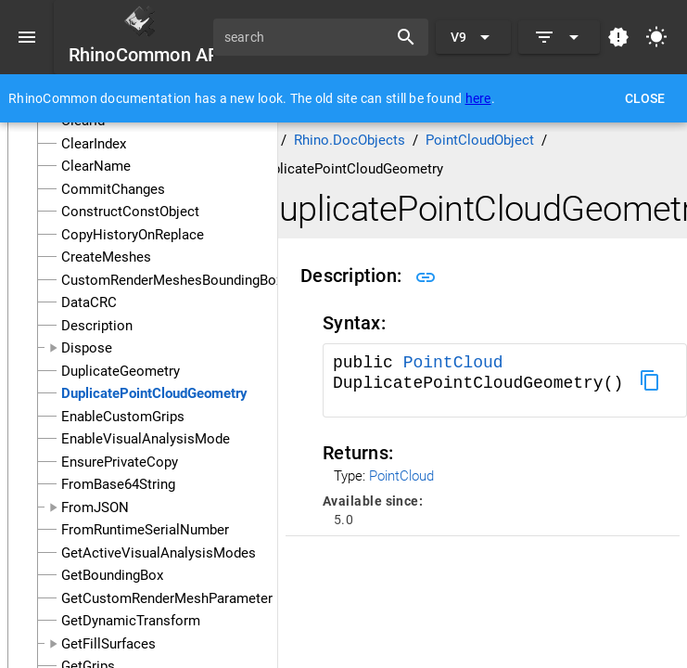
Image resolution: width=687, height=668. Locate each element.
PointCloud (453, 363)
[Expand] (559, 37)
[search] (306, 37)
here (478, 98)
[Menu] (27, 37)
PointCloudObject (480, 140)
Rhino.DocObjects (349, 140)
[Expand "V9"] (473, 37)
